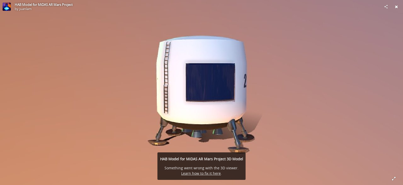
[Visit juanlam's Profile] (7, 7)
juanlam (25, 8)
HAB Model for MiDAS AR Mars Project (44, 4)
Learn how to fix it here (201, 173)
